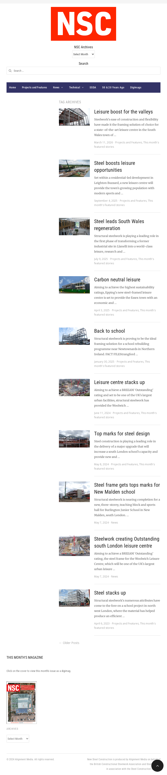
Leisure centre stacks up (119, 382)
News (56, 87)
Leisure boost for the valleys (123, 112)
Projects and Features (34, 87)
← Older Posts (69, 643)
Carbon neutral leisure (117, 280)
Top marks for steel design (122, 434)
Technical (74, 87)
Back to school (109, 331)
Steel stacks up (110, 593)
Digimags (135, 87)
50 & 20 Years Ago (113, 87)
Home (12, 87)
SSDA (93, 87)
